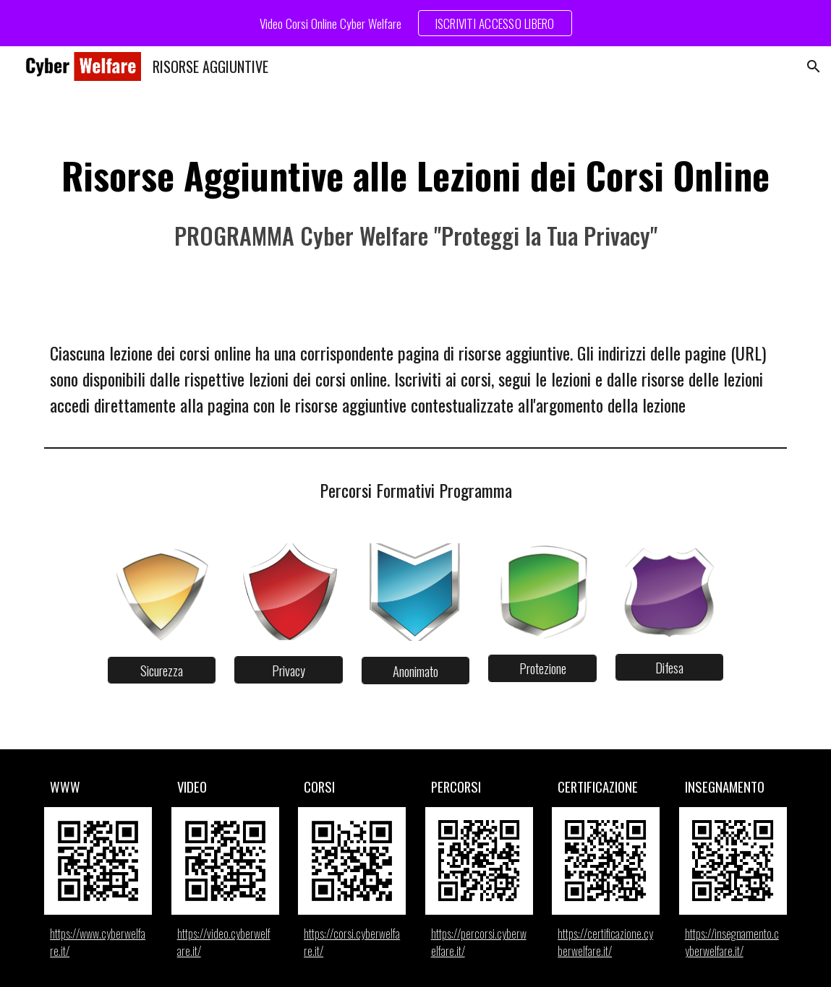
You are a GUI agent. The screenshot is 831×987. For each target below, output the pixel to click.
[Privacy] (288, 670)
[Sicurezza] (161, 670)
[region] (415, 23)
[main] (415, 202)
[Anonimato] (415, 670)
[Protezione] (542, 668)
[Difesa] (669, 668)
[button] (813, 66)
